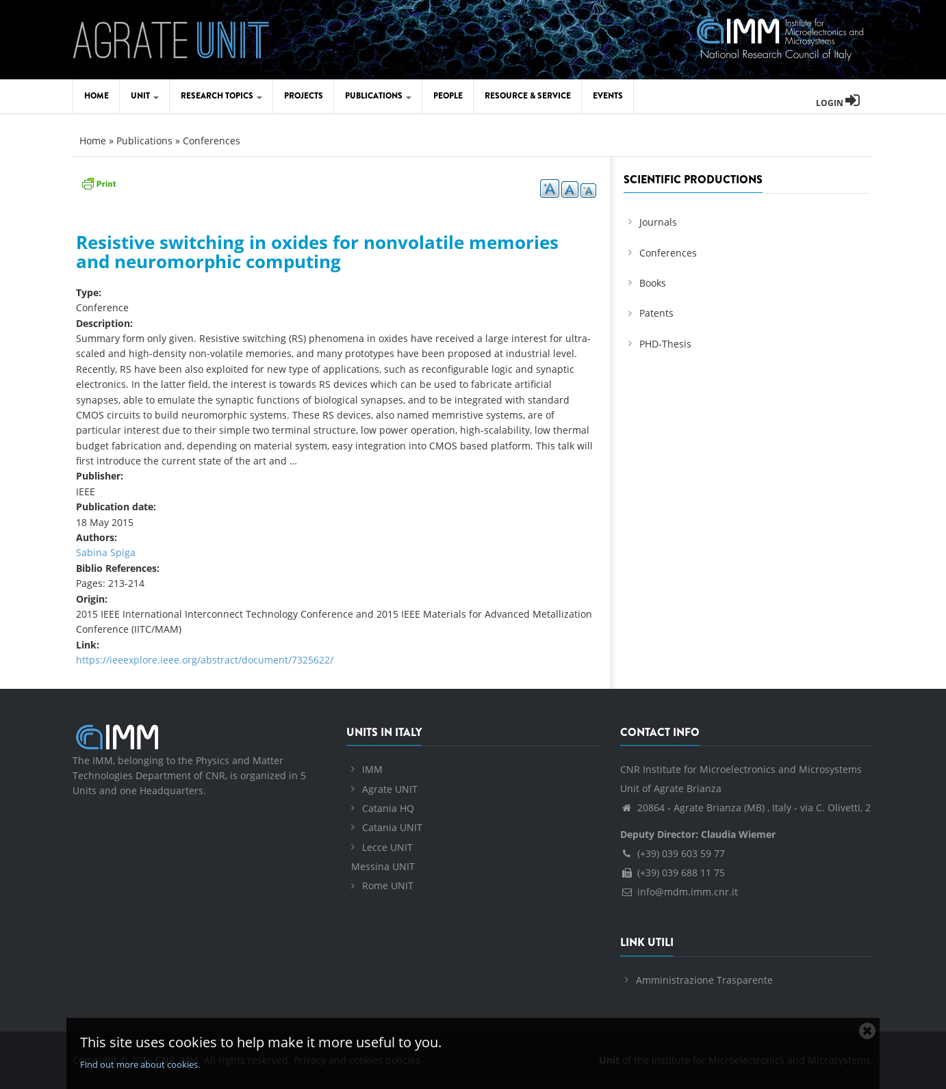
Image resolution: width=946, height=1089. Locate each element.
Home (96, 96)
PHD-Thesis (665, 343)
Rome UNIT (387, 885)
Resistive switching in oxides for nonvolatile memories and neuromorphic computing (317, 252)
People (448, 96)
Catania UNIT (392, 827)
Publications (378, 96)
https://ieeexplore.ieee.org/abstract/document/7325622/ (204, 659)
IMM (372, 769)
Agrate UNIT (390, 789)
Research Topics (221, 96)
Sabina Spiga (106, 552)
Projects (303, 96)
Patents (656, 312)
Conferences (211, 140)
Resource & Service (528, 96)
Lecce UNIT (387, 847)
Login (838, 103)
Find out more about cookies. (140, 1064)
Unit (145, 96)
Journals (658, 221)
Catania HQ (388, 808)
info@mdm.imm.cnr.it (679, 891)
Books (652, 282)
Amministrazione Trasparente (704, 979)
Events (608, 96)
